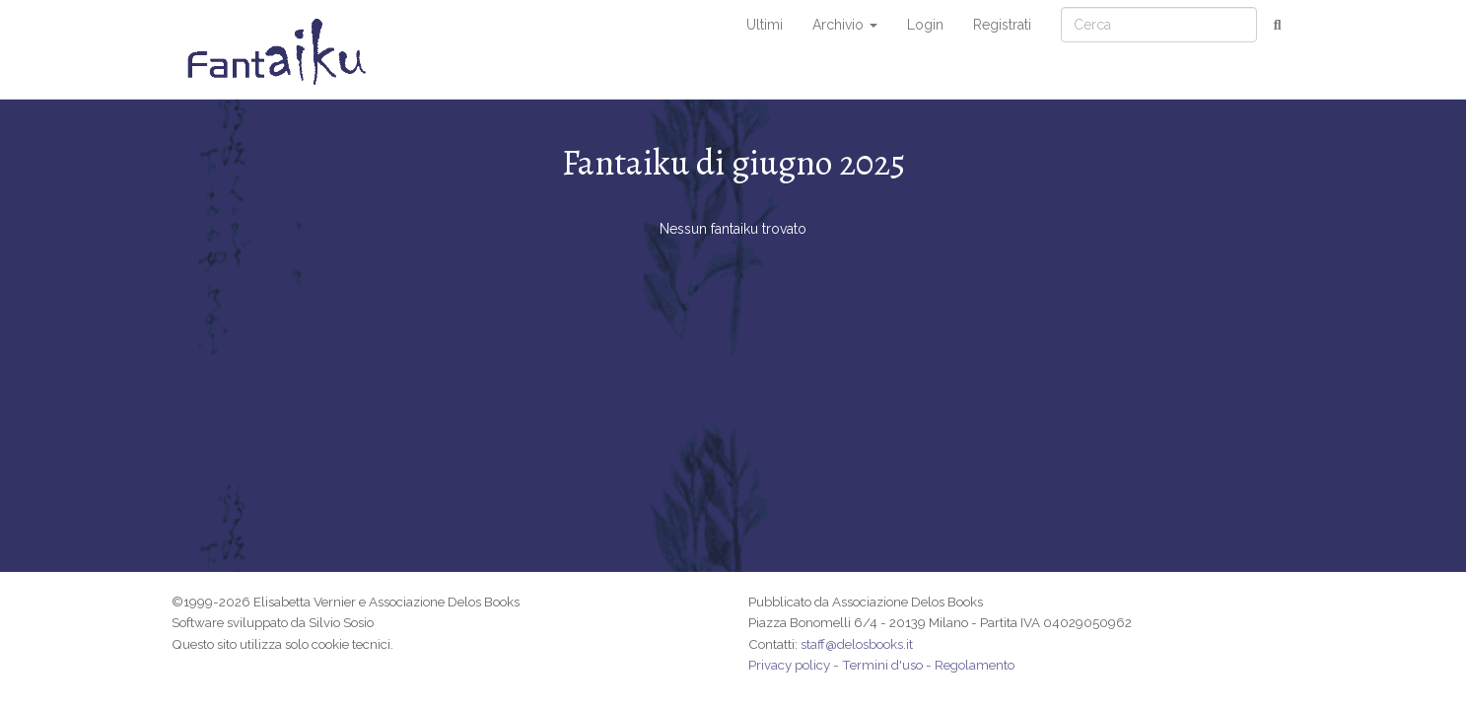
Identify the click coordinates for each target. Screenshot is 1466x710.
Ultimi (764, 25)
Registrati (1002, 25)
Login (925, 25)
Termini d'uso (882, 665)
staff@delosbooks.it (857, 644)
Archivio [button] (844, 25)
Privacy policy (789, 665)
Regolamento (974, 665)
